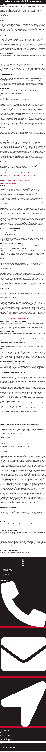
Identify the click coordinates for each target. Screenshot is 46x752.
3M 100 (3, 172)
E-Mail (1, 677)
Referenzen (5, 571)
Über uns (4, 573)
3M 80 (10, 172)
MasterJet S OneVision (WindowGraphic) (28, 177)
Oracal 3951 (15, 180)
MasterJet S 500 (10, 177)
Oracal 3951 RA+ (21, 180)
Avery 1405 (20, 175)
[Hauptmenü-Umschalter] (43, 2)
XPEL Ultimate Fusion (6, 183)
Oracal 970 (27, 180)
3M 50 (13, 172)
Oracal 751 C (10, 180)
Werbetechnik (5, 567)
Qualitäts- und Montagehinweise (9, 747)
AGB (3, 746)
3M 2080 (16, 172)
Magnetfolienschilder (13, 297)
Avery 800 (29, 175)
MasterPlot (5, 177)
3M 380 (24, 172)
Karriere (4, 576)
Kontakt (4, 578)
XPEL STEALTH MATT (24, 318)
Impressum (5, 750)
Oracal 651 (5, 180)
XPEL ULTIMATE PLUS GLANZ (13, 318)
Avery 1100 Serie (14, 175)
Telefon (1, 627)
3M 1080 (6, 172)
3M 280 (20, 172)
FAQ (3, 575)
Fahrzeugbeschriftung (7, 569)
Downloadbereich (6, 574)
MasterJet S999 (17, 177)
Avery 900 (33, 175)
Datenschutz (5, 748)
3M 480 (27, 172)
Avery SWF (8, 175)
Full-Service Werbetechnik (7, 570)
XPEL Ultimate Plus (14, 183)
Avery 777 (24, 175)
